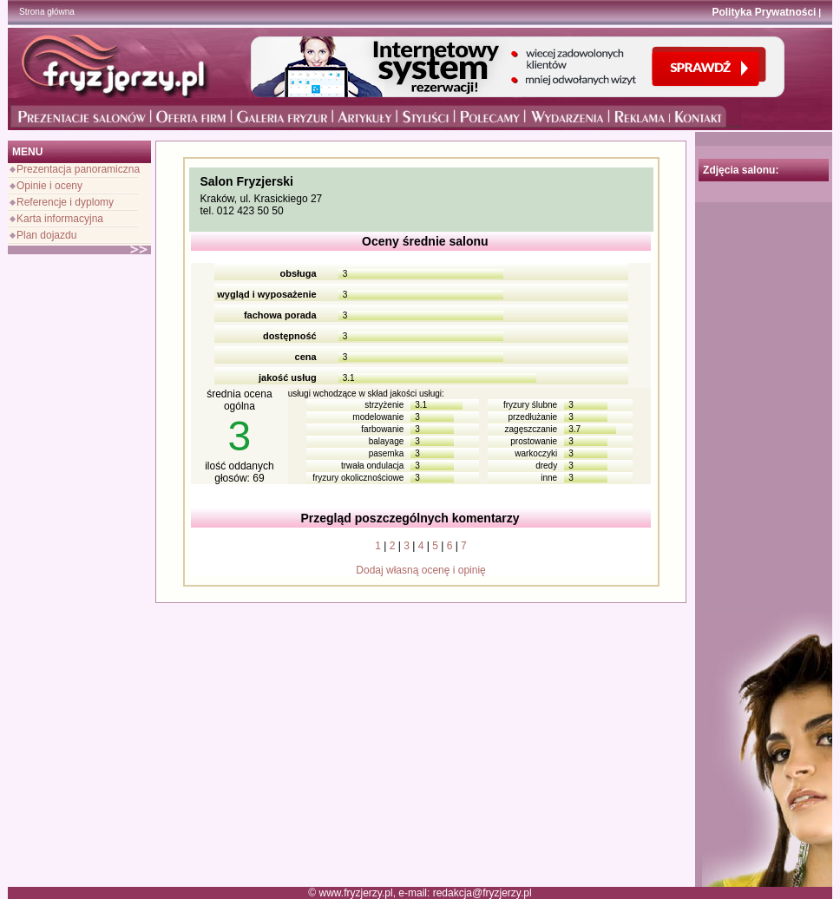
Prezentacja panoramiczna (78, 169)
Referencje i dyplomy (65, 202)
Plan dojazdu (46, 235)
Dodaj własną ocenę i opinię (420, 570)
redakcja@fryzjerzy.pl (482, 893)
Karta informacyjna (59, 219)
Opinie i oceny (49, 186)
